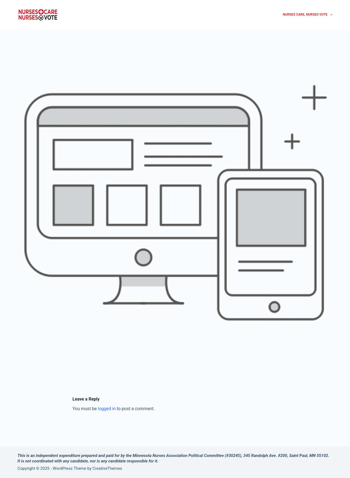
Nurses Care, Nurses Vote (307, 14)
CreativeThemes (107, 468)
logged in (107, 408)
